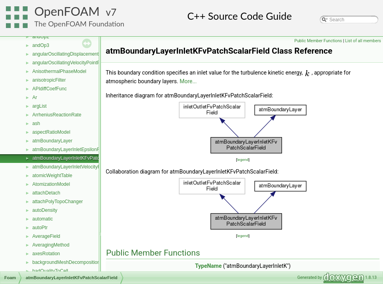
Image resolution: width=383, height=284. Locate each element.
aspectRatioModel (51, 132)
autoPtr (40, 227)
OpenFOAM (67, 11)
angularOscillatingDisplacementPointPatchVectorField (88, 54)
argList (39, 106)
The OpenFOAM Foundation (79, 23)
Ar (34, 97)
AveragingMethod (50, 245)
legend (242, 159)
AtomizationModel (51, 184)
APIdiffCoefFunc (49, 89)
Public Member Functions (318, 40)
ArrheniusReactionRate (56, 115)
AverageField (46, 236)
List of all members (363, 40)
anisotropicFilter (49, 80)
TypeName (208, 266)
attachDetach (46, 193)
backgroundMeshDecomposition (66, 262)
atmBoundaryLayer (52, 141)
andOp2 (40, 36)
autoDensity (44, 210)
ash (36, 123)
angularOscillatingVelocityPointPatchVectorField (82, 62)
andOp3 (40, 45)
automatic (42, 219)
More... (187, 81)
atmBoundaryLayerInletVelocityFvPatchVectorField (85, 167)
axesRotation (46, 253)
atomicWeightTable (52, 175)
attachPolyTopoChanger (57, 201)
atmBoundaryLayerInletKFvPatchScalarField (78, 158)
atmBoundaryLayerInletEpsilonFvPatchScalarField (85, 149)
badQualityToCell (50, 271)
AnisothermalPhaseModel (59, 71)
